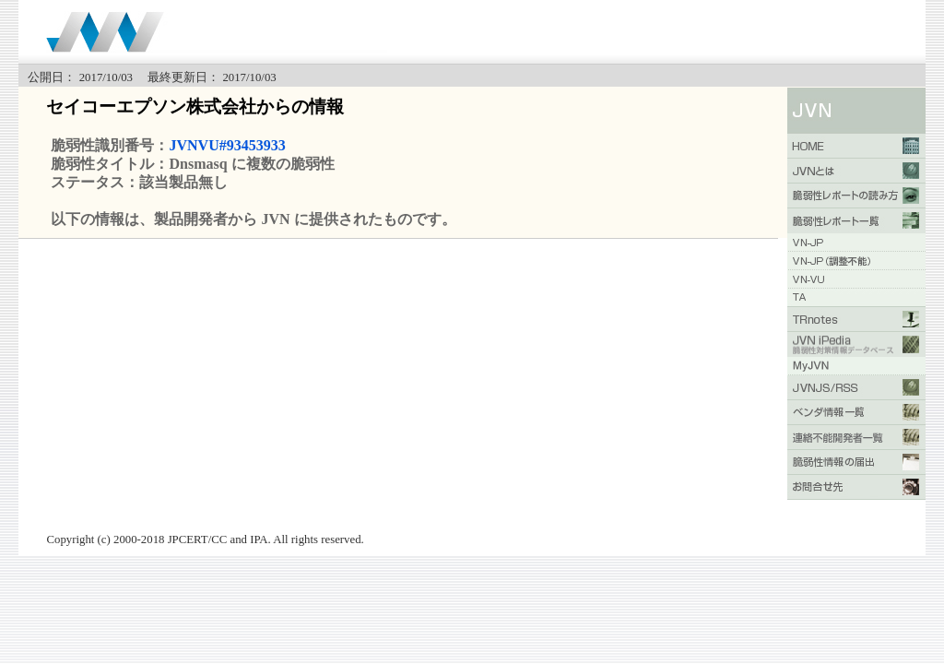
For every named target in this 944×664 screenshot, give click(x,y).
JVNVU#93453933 (227, 145)
